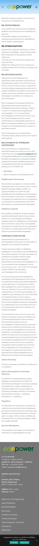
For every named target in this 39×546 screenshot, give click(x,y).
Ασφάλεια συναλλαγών (10, 515)
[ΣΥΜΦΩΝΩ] (36, 541)
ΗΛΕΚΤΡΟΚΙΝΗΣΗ (8, 503)
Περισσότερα (24, 542)
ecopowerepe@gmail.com (17, 467)
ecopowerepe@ (23, 154)
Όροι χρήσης (6, 511)
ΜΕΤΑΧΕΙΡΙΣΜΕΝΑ (9, 507)
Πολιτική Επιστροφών (9, 518)
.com (35, 154)
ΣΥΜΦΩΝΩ (14, 542)
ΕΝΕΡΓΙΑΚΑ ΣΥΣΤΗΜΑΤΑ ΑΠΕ (13, 499)
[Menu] (3, 6)
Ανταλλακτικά (6, 526)
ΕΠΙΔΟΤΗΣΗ (6, 530)
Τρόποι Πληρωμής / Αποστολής (13, 522)
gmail (31, 154)
